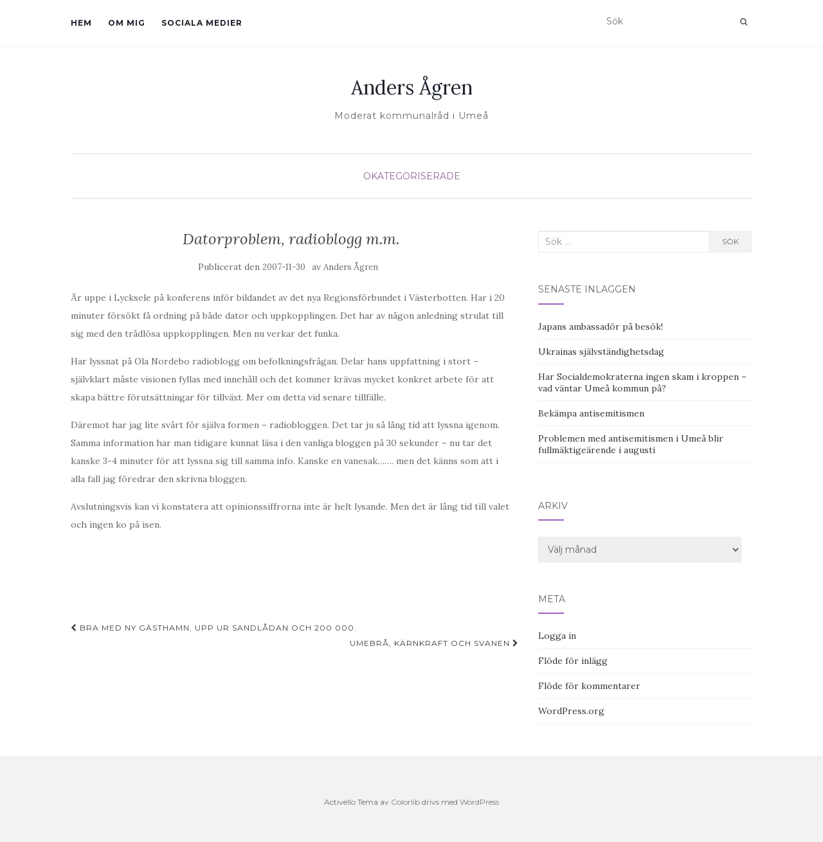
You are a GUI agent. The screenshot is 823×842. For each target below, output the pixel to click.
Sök (730, 241)
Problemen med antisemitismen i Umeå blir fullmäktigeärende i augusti (630, 444)
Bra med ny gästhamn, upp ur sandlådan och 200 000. (214, 627)
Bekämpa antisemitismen (591, 413)
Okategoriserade (411, 176)
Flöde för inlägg (573, 661)
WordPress (479, 802)
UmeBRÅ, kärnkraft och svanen (434, 643)
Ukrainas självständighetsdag (601, 351)
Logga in (557, 635)
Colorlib (405, 802)
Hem (81, 23)
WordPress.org (571, 711)
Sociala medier (201, 23)
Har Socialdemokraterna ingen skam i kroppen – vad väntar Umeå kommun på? (642, 382)
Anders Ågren (412, 87)
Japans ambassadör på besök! (600, 326)
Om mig (126, 23)
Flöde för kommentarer (589, 686)
